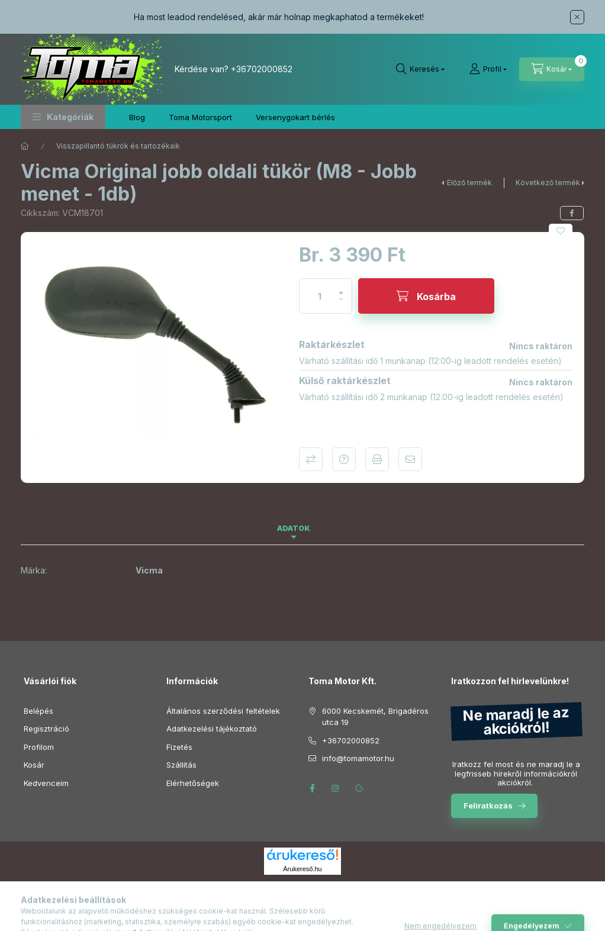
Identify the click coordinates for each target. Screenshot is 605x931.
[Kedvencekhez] (560, 231)
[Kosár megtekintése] (551, 69)
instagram (335, 788)
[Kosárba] (426, 296)
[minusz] (341, 304)
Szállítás (181, 764)
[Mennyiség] (319, 296)
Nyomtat (377, 459)
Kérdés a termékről (344, 459)
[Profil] (488, 69)
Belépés (38, 711)
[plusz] (341, 287)
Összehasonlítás (311, 459)
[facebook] (572, 213)
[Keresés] (420, 69)
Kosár (34, 764)
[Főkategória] (25, 146)
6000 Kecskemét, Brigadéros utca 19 (375, 716)
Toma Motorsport (200, 117)
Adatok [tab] (293, 528)
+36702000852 (261, 69)
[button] (63, 117)
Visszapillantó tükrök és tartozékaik (118, 145)
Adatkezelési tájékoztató (211, 728)
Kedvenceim (46, 783)
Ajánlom (410, 459)
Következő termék (548, 182)
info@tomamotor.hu (358, 758)
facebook (312, 788)
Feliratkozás (488, 805)
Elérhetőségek (192, 783)
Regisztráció (46, 728)
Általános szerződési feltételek (223, 711)
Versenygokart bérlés (295, 117)
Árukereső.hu (302, 868)
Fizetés (179, 747)
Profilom (39, 747)
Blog (137, 117)
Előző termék (469, 182)
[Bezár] (577, 17)
